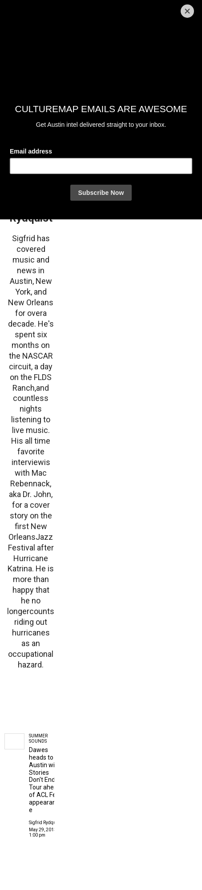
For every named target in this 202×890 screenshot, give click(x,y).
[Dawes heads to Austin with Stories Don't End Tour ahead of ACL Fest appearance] (14, 741)
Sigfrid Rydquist (45, 822)
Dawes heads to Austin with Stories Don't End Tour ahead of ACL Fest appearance (45, 779)
